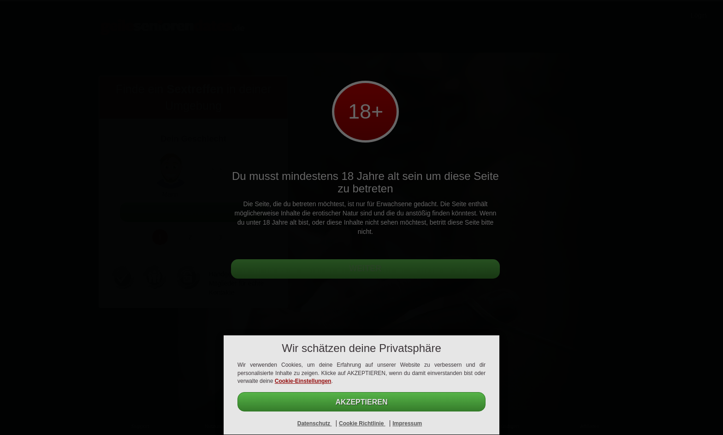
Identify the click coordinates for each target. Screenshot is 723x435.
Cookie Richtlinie (362, 423)
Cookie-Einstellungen (303, 381)
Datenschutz (314, 423)
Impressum (407, 423)
